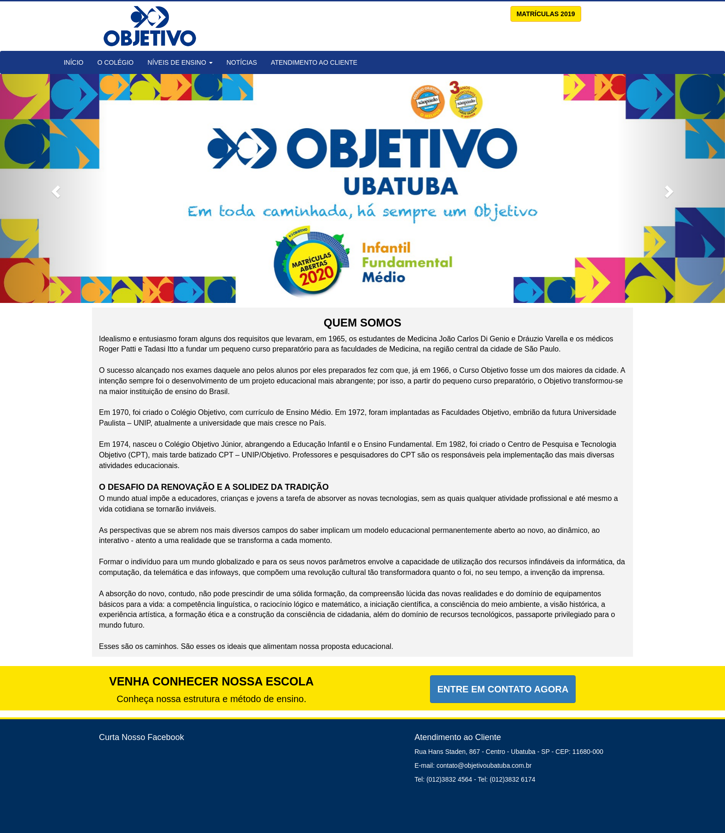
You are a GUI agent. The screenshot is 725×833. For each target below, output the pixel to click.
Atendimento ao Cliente (314, 62)
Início (74, 62)
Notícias (242, 62)
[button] (54, 188)
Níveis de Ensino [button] (180, 62)
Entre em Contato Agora (503, 689)
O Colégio (115, 62)
